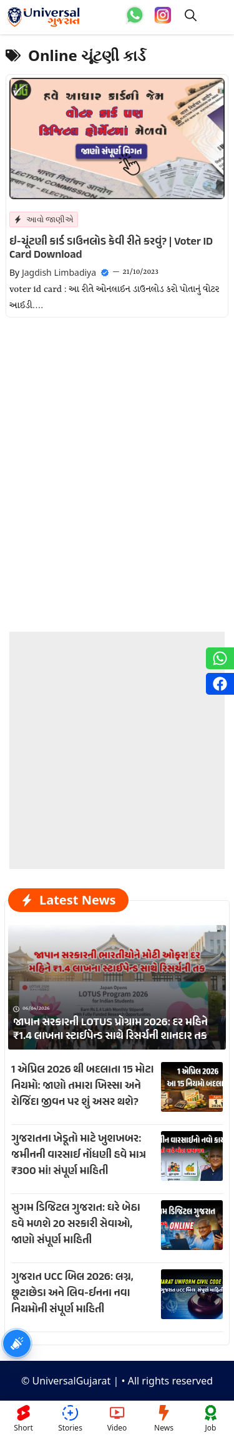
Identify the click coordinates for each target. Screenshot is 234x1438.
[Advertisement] (117, 748)
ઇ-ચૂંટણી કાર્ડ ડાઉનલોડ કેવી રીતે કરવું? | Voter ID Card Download (111, 249)
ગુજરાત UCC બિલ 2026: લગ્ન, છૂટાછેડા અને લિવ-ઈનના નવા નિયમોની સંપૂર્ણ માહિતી (72, 1293)
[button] (190, 17)
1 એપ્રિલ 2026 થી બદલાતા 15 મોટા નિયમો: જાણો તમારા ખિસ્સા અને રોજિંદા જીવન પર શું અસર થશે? (82, 1086)
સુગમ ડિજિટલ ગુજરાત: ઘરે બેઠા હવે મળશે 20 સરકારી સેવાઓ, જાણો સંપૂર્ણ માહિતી (75, 1224)
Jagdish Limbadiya (59, 272)
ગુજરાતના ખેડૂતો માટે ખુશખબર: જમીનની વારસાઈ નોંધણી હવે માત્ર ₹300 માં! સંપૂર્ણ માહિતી (78, 1155)
